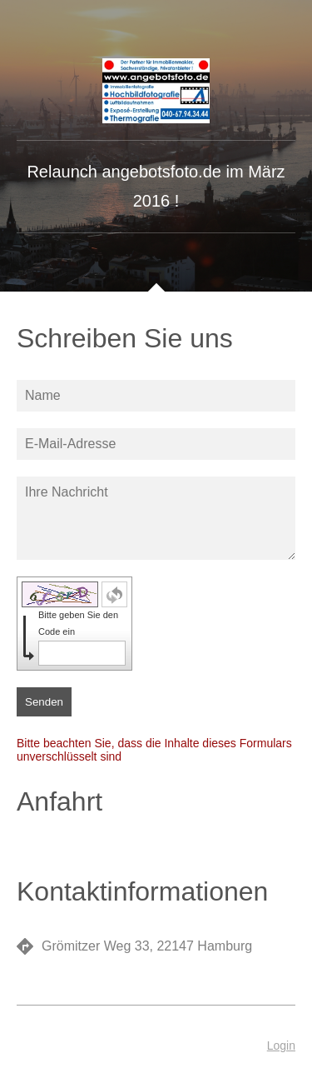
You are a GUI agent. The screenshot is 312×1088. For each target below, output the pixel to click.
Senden (44, 702)
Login (281, 1045)
